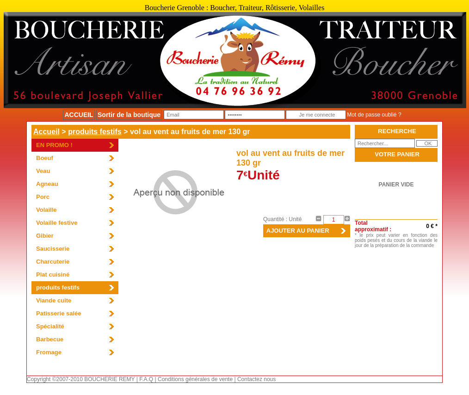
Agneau (47, 183)
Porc (42, 196)
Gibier (45, 235)
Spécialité (50, 326)
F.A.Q (146, 379)
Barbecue (49, 339)
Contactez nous (256, 379)
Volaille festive (56, 222)
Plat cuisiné (52, 274)
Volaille (46, 209)
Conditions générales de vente (195, 379)
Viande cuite (53, 300)
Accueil (46, 132)
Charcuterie (52, 261)
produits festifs (95, 132)
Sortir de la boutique (129, 114)
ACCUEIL (78, 114)
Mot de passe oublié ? (374, 114)
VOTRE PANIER (397, 154)
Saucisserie (52, 248)
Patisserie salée (58, 313)
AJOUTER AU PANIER (296, 230)
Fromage (49, 352)
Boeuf (44, 157)
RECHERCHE (397, 131)
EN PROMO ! (54, 145)
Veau (43, 170)
